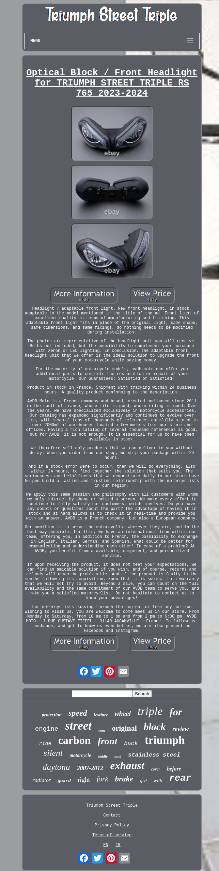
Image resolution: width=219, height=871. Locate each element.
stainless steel (154, 755)
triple (150, 711)
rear (180, 778)
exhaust (127, 766)
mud (117, 756)
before (174, 769)
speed (77, 713)
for (176, 711)
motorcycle (80, 755)
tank (101, 731)
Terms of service (111, 835)
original (124, 728)
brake (124, 779)
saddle (103, 756)
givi (143, 780)
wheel (122, 713)
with (158, 780)
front (108, 741)
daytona (56, 767)
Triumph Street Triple (112, 805)
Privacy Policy (112, 825)
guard (64, 780)
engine (46, 729)
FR (117, 845)
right (84, 779)
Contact (111, 815)
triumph (165, 740)
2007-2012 (90, 768)
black (155, 726)
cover (155, 769)
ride (45, 744)
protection (52, 714)
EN (105, 845)
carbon (74, 740)
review (180, 729)
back (131, 743)
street (78, 725)
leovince (101, 715)
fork (102, 779)
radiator (42, 780)
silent (53, 753)
